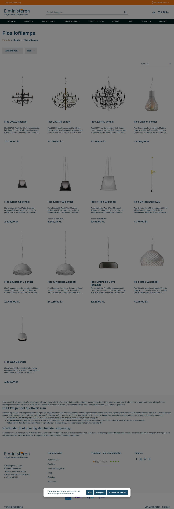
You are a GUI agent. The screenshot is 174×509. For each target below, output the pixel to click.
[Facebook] (136, 460)
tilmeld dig (17, 3)
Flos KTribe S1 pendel (17, 201)
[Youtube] (141, 460)
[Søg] (125, 12)
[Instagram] (149, 460)
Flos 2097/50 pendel (102, 121)
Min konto (52, 482)
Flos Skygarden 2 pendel (62, 281)
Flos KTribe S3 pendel (103, 201)
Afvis (90, 492)
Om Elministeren (152, 507)
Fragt (50, 473)
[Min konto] (153, 12)
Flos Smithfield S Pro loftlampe (103, 283)
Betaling (51, 477)
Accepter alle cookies (117, 492)
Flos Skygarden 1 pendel (18, 281)
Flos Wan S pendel (15, 362)
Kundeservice (54, 460)
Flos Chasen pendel (145, 121)
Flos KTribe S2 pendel (60, 201)
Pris (30, 51)
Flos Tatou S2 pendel (146, 281)
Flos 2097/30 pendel (59, 121)
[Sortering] (156, 63)
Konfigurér (100, 492)
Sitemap (166, 507)
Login (7, 3)
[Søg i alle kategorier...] (84, 12)
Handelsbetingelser (56, 468)
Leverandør (13, 51)
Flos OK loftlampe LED (147, 201)
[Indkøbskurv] (163, 12)
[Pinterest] (145, 460)
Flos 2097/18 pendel (15, 121)
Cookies (51, 464)
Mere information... (69, 493)
